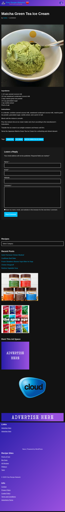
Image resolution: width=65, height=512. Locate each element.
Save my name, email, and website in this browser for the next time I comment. (31, 210)
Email (6, 170)
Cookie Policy (5, 494)
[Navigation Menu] (61, 3)
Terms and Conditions (8, 497)
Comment (8, 186)
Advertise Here (6, 429)
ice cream (19, 139)
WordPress (39, 450)
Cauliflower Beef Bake (8, 259)
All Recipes (5, 464)
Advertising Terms (7, 501)
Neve (24, 450)
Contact (3, 488)
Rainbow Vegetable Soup (9, 269)
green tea (10, 139)
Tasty (3, 471)
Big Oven (4, 461)
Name (6, 162)
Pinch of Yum (5, 457)
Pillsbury (4, 467)
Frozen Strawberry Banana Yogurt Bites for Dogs (17, 262)
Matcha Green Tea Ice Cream (34, 139)
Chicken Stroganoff (7, 265)
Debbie (5, 18)
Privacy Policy (6, 491)
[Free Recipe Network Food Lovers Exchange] (15, 3)
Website (7, 178)
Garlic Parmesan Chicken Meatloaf (12, 256)
